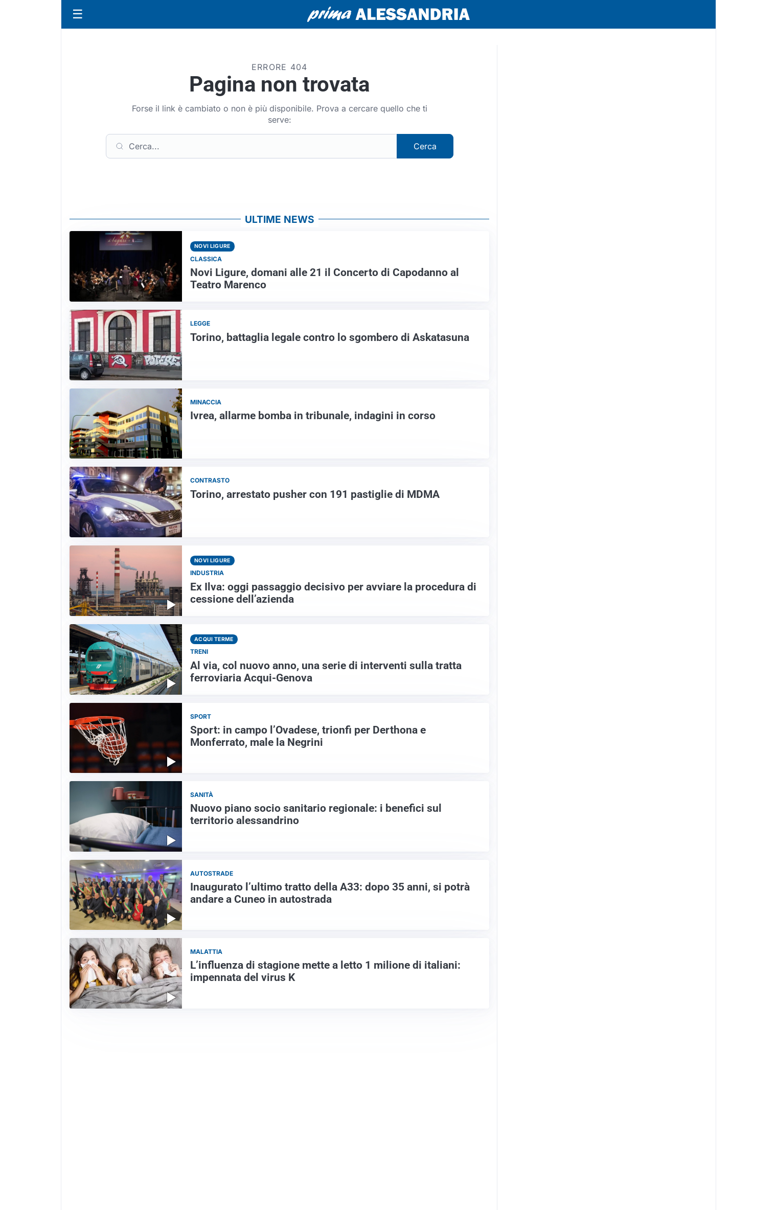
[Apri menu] (78, 14)
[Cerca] (251, 146)
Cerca (425, 146)
